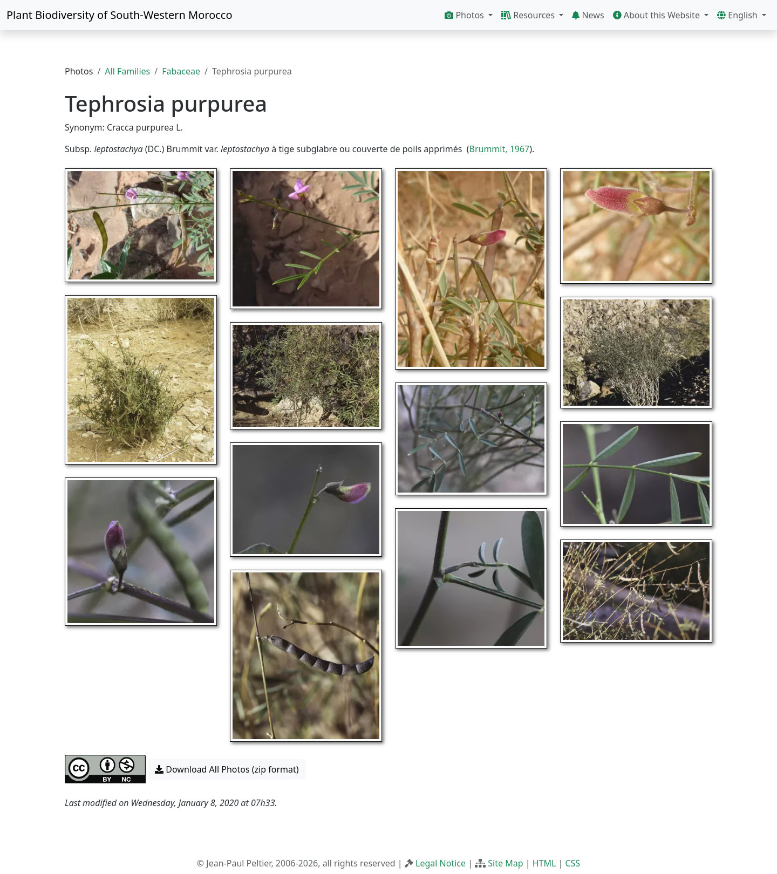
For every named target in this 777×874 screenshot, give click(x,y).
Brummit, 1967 (499, 149)
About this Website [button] (658, 15)
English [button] (738, 15)
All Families (127, 71)
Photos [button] (465, 15)
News (588, 15)
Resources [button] (529, 15)
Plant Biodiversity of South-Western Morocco (119, 15)
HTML (544, 863)
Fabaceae (181, 71)
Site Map (505, 863)
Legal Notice (440, 863)
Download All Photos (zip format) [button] (226, 769)
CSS (572, 863)
